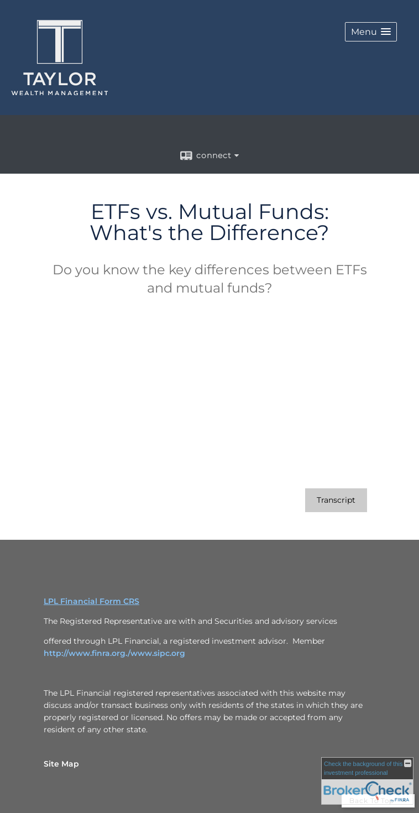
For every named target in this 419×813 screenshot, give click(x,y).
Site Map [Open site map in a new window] (61, 764)
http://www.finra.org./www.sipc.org (114, 653)
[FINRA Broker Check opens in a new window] (367, 781)
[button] (371, 31)
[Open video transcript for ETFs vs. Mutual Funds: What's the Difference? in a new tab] (336, 500)
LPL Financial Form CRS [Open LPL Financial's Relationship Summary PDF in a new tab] (91, 601)
